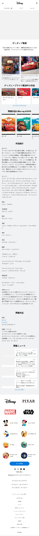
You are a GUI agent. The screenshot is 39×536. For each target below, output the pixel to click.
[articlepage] (8, 355)
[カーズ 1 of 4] (8, 124)
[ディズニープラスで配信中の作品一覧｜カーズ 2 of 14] (23, 92)
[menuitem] (2, 3)
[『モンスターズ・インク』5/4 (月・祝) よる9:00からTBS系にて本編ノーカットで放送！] (26, 354)
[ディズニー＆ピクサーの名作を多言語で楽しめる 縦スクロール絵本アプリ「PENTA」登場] (26, 374)
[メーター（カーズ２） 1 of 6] (11, 65)
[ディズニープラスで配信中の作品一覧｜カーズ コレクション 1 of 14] (8, 92)
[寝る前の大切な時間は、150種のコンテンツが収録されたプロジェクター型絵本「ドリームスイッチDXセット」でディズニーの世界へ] (26, 364)
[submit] (37, 3)
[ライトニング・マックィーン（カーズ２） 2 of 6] (30, 65)
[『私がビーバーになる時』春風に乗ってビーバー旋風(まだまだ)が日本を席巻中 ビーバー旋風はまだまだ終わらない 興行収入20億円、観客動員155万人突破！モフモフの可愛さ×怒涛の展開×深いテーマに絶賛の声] (26, 385)
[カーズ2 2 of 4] (23, 124)
